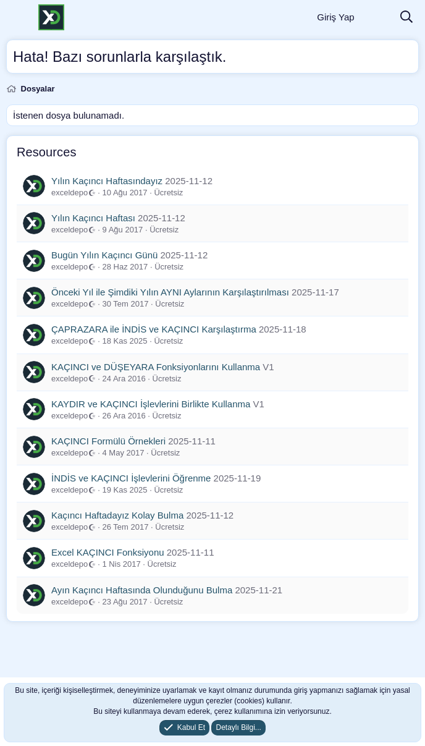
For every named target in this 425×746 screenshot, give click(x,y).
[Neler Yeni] (377, 17)
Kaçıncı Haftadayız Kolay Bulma (117, 515)
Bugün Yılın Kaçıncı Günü (104, 255)
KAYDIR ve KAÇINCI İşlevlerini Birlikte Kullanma (150, 404)
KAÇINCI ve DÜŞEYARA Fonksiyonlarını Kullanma (155, 367)
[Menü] (17, 17)
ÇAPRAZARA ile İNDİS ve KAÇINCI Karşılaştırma (153, 329)
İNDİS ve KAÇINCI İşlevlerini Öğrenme (131, 478)
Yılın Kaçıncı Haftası (93, 218)
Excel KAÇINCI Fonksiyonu (107, 552)
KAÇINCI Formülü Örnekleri (108, 441)
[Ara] (406, 17)
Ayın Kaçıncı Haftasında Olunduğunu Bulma (141, 590)
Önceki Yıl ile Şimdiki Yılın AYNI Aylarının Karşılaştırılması (170, 292)
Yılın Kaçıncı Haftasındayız (106, 181)
